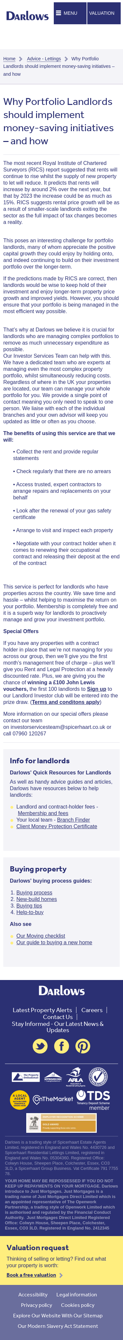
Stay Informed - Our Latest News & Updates (58, 1027)
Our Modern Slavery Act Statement (58, 1326)
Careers (92, 1010)
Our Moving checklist (40, 936)
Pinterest (83, 1046)
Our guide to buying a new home (54, 942)
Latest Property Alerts (42, 1010)
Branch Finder (73, 820)
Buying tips (29, 906)
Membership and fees (43, 813)
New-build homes (36, 899)
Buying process (34, 892)
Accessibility (33, 1294)
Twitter (40, 1046)
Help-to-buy (30, 912)
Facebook (61, 1046)
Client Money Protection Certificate (56, 826)
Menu (70, 13)
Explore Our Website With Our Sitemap (58, 1315)
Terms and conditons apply (66, 702)
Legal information (76, 1294)
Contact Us (58, 1017)
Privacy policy (36, 1305)
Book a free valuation (31, 1274)
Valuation (101, 13)
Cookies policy (77, 1305)
